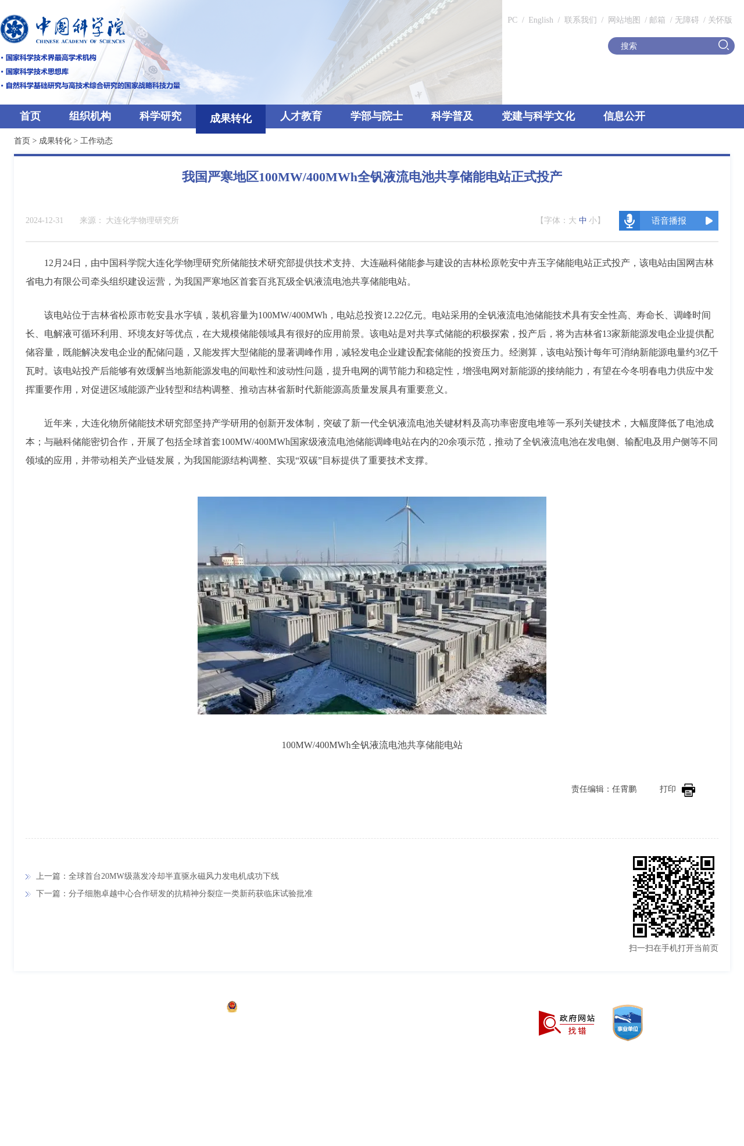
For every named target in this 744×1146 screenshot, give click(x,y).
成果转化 (231, 118)
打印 (677, 789)
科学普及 (452, 116)
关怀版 (720, 20)
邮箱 (657, 20)
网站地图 (623, 20)
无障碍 (687, 20)
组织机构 (90, 116)
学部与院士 (376, 116)
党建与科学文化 (538, 116)
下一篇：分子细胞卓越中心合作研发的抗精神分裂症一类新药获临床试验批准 (174, 893)
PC (512, 20)
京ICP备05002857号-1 (180, 1008)
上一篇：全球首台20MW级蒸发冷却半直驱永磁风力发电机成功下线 (157, 876)
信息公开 (624, 116)
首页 (30, 116)
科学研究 (160, 116)
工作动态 (96, 140)
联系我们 (580, 20)
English (540, 20)
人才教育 (301, 116)
